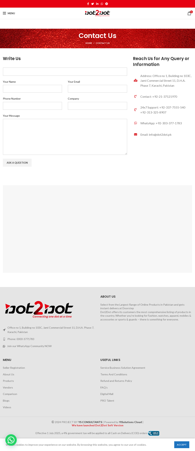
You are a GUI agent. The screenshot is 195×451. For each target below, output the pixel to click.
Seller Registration (14, 367)
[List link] (162, 123)
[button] (11, 440)
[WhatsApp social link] (102, 3)
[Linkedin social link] (97, 3)
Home (89, 43)
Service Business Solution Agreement (122, 367)
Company (73, 98)
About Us (8, 374)
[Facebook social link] (88, 3)
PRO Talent (107, 400)
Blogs (6, 400)
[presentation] (32, 177)
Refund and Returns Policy (116, 380)
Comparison (10, 394)
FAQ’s (104, 387)
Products (8, 380)
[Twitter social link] (92, 3)
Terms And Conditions (113, 374)
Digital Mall (106, 394)
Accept (182, 444)
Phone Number (12, 98)
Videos (7, 407)
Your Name (9, 81)
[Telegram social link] (106, 3)
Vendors (8, 387)
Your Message (11, 115)
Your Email (74, 81)
